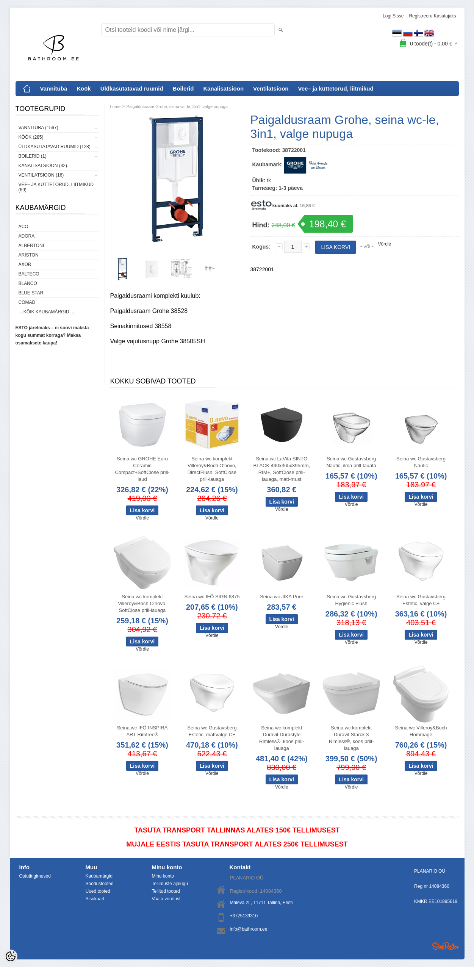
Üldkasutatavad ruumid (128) (55, 146)
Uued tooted (98, 891)
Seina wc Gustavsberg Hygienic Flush (351, 600)
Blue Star (31, 293)
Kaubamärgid (99, 876)
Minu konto (163, 876)
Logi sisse (393, 16)
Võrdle (384, 244)
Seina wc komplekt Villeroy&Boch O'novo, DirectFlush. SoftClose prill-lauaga (212, 469)
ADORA (27, 236)
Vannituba (53, 88)
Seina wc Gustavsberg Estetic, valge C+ (421, 600)
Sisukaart (95, 898)
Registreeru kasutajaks (432, 16)
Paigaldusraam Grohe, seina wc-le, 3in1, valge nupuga (177, 106)
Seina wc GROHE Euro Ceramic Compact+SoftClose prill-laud (142, 469)
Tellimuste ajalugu (170, 883)
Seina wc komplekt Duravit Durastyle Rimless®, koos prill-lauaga (281, 738)
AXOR (25, 264)
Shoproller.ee (445, 946)
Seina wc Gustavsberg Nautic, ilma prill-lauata (351, 462)
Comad (27, 302)
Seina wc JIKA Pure (281, 596)
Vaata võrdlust (166, 898)
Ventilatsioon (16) (41, 175)
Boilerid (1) (33, 156)
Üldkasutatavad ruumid (131, 88)
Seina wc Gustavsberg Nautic (421, 462)
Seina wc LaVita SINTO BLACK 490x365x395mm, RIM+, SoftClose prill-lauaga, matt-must (281, 469)
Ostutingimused (35, 876)
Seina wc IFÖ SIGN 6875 (211, 596)
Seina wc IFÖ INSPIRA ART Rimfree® (142, 731)
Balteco (29, 274)
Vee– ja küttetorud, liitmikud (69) (56, 187)
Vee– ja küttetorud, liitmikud (335, 88)
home (115, 106)
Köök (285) (31, 137)
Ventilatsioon (270, 88)
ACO (23, 226)
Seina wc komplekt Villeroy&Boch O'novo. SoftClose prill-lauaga (142, 603)
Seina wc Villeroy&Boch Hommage (421, 731)
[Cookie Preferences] (10, 956)
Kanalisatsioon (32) (43, 165)
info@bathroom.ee (249, 929)
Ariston (29, 255)
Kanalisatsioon (223, 88)
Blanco (28, 283)
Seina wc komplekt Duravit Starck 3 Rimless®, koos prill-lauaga (351, 738)
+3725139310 (244, 915)
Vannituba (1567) (38, 127)
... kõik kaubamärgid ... (46, 312)
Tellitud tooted (166, 891)
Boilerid (183, 88)
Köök (84, 88)
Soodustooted (100, 883)
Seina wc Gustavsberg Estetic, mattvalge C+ (211, 731)
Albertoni (31, 245)
